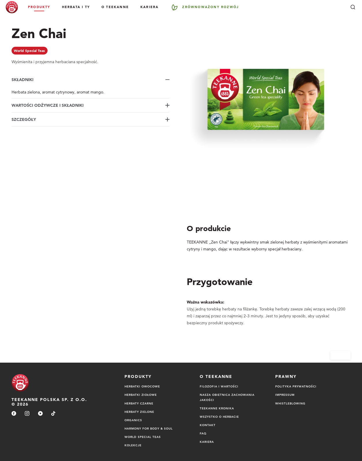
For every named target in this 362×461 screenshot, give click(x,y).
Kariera (149, 7)
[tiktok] (53, 414)
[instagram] (27, 414)
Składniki (22, 79)
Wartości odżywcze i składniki (48, 105)
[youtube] (40, 414)
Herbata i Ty (76, 7)
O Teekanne (115, 7)
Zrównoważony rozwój (210, 7)
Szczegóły (24, 119)
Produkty (39, 7)
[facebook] (13, 414)
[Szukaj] (353, 7)
